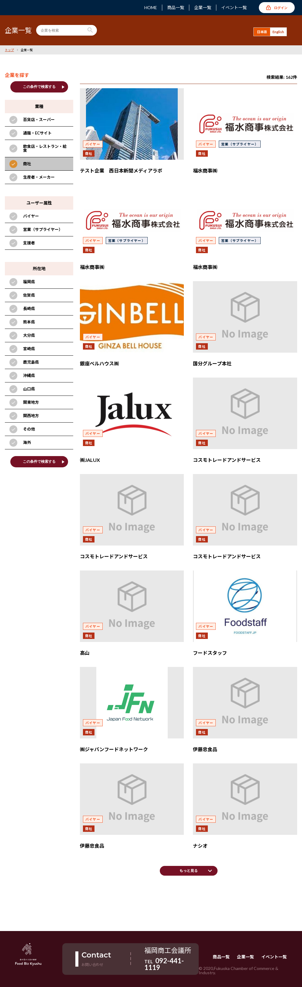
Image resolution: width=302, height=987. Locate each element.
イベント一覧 (234, 7)
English (278, 32)
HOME (150, 7)
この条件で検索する (44, 87)
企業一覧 (202, 7)
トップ (9, 50)
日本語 (262, 32)
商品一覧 (175, 7)
